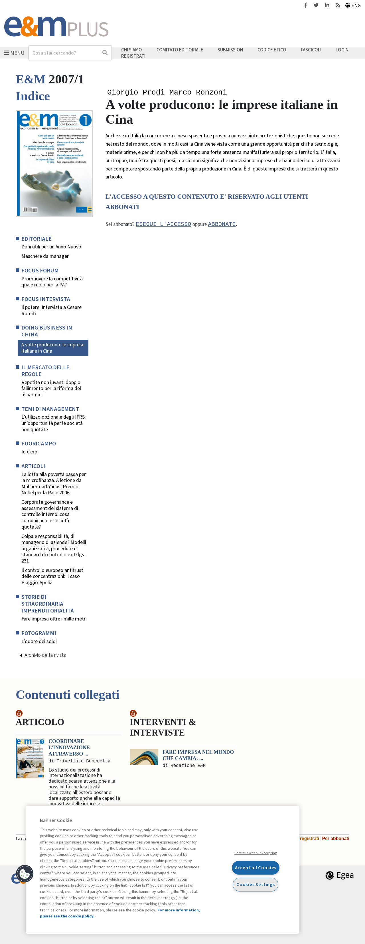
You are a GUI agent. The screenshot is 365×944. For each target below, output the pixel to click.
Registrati (133, 56)
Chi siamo (131, 50)
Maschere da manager (45, 256)
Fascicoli (311, 50)
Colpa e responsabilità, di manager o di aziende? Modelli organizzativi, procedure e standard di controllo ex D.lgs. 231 (53, 548)
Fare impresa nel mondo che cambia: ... (198, 755)
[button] (25, 874)
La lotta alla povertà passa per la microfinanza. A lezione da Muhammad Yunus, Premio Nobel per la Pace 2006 (53, 483)
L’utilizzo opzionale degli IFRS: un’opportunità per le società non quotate (53, 423)
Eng (353, 5)
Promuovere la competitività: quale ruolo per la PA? (52, 282)
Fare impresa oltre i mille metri (54, 619)
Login (342, 50)
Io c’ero (29, 452)
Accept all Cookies (256, 867)
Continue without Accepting (255, 852)
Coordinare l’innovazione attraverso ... (69, 747)
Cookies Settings (255, 884)
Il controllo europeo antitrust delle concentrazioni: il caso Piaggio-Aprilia (52, 576)
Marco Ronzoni (198, 92)
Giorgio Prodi (136, 92)
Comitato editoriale (180, 50)
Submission (230, 50)
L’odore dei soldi (39, 641)
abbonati (222, 225)
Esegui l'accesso (163, 225)
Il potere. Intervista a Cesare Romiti (51, 310)
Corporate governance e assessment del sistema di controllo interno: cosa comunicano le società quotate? (49, 514)
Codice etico (271, 50)
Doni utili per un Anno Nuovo (51, 247)
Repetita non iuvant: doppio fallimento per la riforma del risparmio (51, 388)
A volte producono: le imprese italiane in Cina (52, 348)
